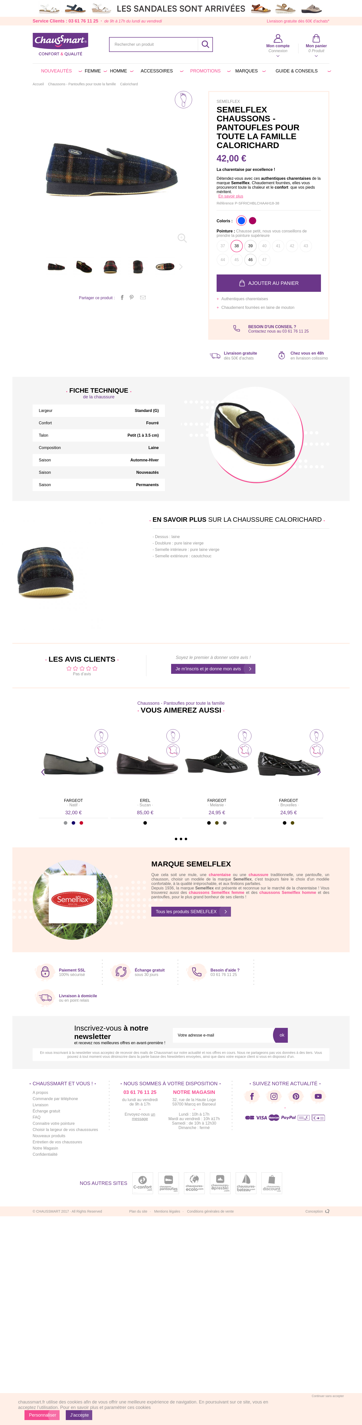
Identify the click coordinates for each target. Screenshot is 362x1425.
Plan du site (138, 1211)
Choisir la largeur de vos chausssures (66, 1130)
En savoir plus (230, 196)
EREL (145, 800)
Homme (121, 70)
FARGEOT (73, 800)
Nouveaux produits (49, 1136)
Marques (249, 70)
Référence (226, 203)
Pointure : (262, 233)
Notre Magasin (45, 1148)
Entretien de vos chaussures (58, 1142)
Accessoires (161, 70)
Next (319, 772)
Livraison (40, 1105)
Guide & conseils (302, 70)
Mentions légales (167, 1211)
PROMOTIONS (209, 70)
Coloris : (225, 221)
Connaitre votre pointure (54, 1123)
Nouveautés (60, 70)
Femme (95, 70)
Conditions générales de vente (210, 1211)
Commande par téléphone (55, 1099)
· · (73, 805)
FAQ (37, 1117)
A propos (40, 1092)
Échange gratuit (46, 1111)
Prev (43, 772)
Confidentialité (45, 1154)
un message (144, 1116)
